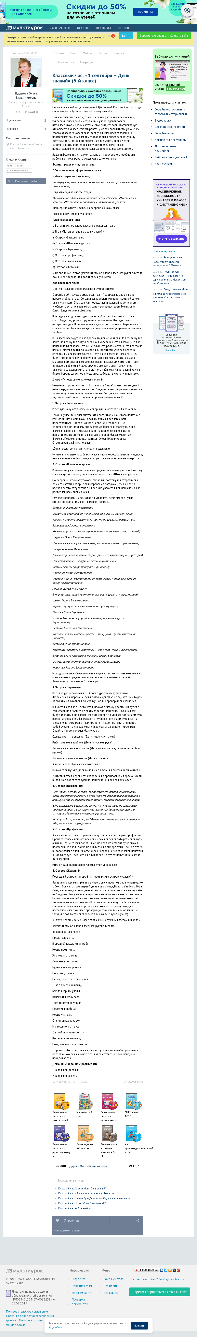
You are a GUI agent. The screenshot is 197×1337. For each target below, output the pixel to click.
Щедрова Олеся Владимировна (87, 1166)
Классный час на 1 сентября (74, 1208)
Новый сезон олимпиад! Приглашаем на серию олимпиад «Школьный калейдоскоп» (169, 277)
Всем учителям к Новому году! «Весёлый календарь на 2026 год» (167, 261)
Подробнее (55, 1327)
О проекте (78, 1279)
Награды (86, 62)
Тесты (102, 53)
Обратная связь (82, 1286)
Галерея (118, 53)
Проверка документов (80, 1301)
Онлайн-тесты (164, 133)
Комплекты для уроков (170, 140)
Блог (73, 53)
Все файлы (103, 28)
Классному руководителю (19, 170)
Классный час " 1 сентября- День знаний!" (82, 1203)
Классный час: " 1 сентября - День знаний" (82, 1188)
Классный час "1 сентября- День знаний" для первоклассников (94, 1198)
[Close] (104, 37)
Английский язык (15, 165)
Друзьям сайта (81, 1293)
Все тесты (123, 28)
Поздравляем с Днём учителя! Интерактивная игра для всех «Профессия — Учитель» (170, 295)
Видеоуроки (163, 120)
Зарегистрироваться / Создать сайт (164, 35)
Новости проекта (164, 251)
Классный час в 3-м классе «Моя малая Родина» (86, 1193)
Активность (65, 62)
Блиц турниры (164, 164)
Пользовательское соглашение (27, 1311)
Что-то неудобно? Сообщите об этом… (160, 1279)
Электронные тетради (170, 127)
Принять (139, 1325)
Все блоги (83, 28)
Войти (126, 35)
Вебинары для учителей (171, 157)
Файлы (87, 53)
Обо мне (58, 53)
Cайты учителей (60, 28)
